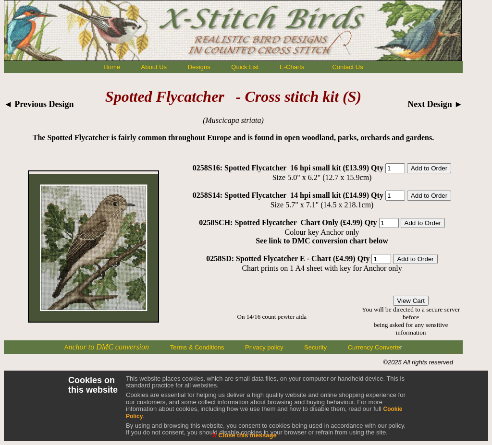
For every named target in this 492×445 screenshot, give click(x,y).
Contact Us (347, 67)
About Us (154, 67)
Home (111, 67)
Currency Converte (374, 347)
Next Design (435, 104)
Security (315, 347)
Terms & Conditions (197, 347)
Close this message (244, 435)
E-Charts (292, 67)
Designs (199, 67)
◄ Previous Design (39, 104)
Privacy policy (264, 347)
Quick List (244, 67)
